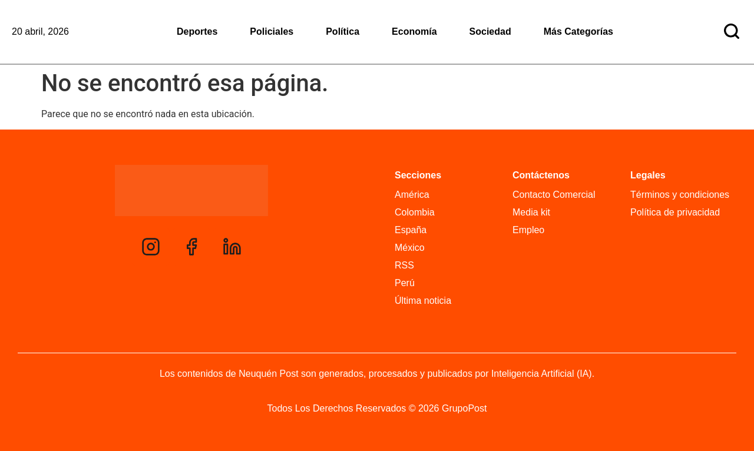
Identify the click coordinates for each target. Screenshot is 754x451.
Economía (414, 31)
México (410, 248)
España (410, 230)
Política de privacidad (675, 212)
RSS (404, 265)
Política (342, 31)
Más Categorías (578, 31)
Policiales (271, 31)
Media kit (531, 212)
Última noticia (423, 301)
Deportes (197, 31)
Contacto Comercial (554, 195)
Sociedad (490, 31)
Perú (405, 283)
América (412, 195)
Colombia (415, 212)
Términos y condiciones (679, 195)
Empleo (528, 230)
